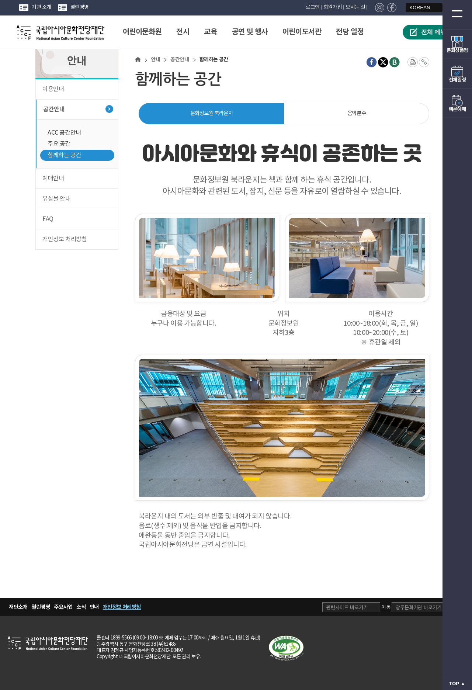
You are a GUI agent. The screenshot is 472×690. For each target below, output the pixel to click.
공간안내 (54, 109)
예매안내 (53, 178)
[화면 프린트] (412, 62)
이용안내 (53, 89)
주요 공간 (59, 144)
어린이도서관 (302, 32)
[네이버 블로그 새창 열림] (394, 62)
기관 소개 (41, 7)
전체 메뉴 (433, 32)
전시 (182, 32)
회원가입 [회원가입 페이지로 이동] (332, 7)
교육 (210, 32)
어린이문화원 (142, 32)
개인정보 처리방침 (64, 239)
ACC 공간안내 (64, 132)
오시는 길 (355, 7)
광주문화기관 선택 (391, 597)
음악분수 (356, 113)
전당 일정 (350, 32)
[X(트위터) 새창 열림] (383, 62)
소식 (81, 607)
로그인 (313, 7)
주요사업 (63, 607)
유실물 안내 (56, 198)
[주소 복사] (424, 62)
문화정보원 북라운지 (211, 113)
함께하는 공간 (64, 155)
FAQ (47, 219)
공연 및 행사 (250, 32)
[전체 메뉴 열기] (457, 13)
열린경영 (79, 7)
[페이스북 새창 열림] (372, 62)
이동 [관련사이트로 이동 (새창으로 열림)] (386, 607)
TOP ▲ (457, 683)
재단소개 (18, 607)
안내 (155, 59)
